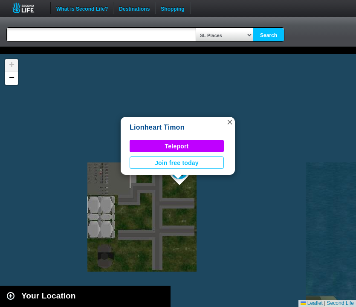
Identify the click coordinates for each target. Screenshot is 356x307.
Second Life (28, 8)
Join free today (177, 162)
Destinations (134, 8)
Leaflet (311, 303)
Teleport (177, 146)
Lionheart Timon (157, 127)
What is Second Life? (82, 8)
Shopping (172, 8)
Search (268, 35)
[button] (230, 122)
